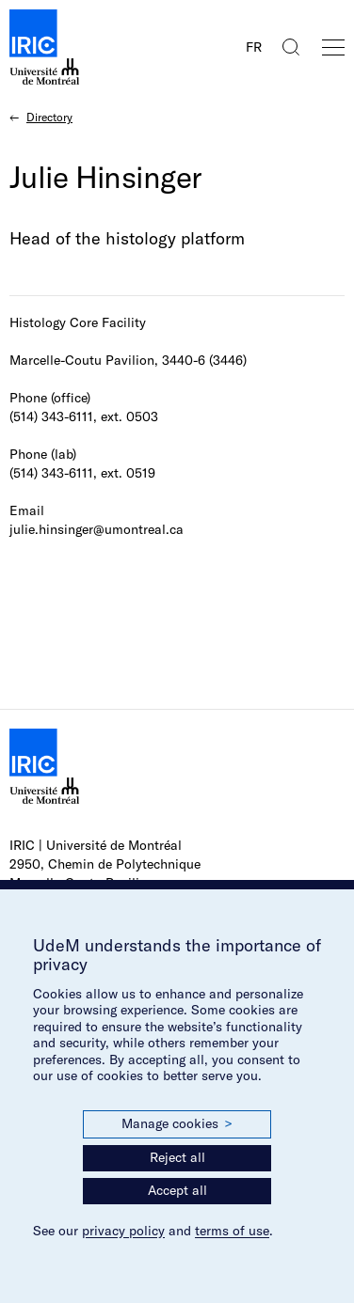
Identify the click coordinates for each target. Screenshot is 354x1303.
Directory (49, 117)
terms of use (232, 1230)
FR (254, 47)
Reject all (177, 1157)
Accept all (177, 1190)
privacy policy (123, 1230)
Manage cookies (177, 1124)
